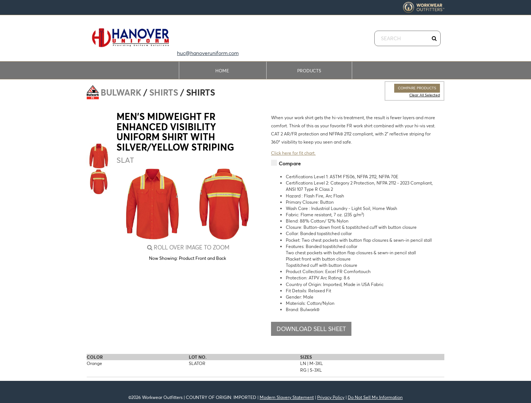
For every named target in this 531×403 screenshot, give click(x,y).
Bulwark (121, 92)
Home (222, 70)
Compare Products (417, 88)
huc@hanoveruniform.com (208, 53)
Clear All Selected (424, 95)
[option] (98, 156)
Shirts (163, 92)
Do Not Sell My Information (375, 397)
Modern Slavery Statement (287, 397)
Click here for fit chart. (293, 153)
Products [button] (309, 70)
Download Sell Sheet (311, 329)
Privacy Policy (330, 397)
